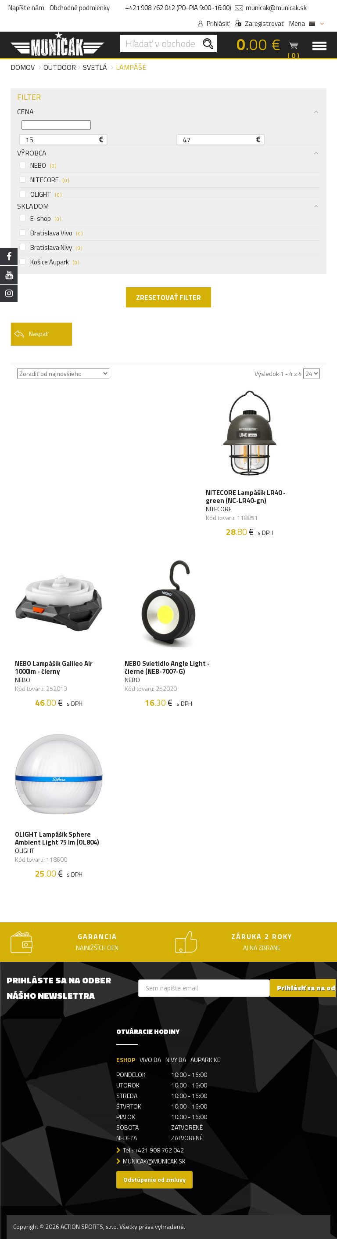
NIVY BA (175, 1059)
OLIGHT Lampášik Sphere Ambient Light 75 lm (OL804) (57, 838)
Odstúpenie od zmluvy (154, 1179)
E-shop (40, 219)
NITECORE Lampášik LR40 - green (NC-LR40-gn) (246, 497)
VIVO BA (150, 1059)
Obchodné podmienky (80, 8)
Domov (23, 67)
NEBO (37, 166)
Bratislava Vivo (50, 233)
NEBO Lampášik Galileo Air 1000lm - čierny (54, 667)
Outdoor (59, 67)
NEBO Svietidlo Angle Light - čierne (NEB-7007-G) (167, 667)
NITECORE (44, 180)
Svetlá (95, 67)
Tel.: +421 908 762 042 (153, 1150)
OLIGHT (40, 195)
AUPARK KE (205, 1059)
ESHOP (125, 1059)
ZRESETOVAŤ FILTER (168, 297)
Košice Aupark (49, 262)
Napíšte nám (26, 8)
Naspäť (30, 334)
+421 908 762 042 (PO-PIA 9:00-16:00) (178, 8)
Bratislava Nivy (50, 248)
